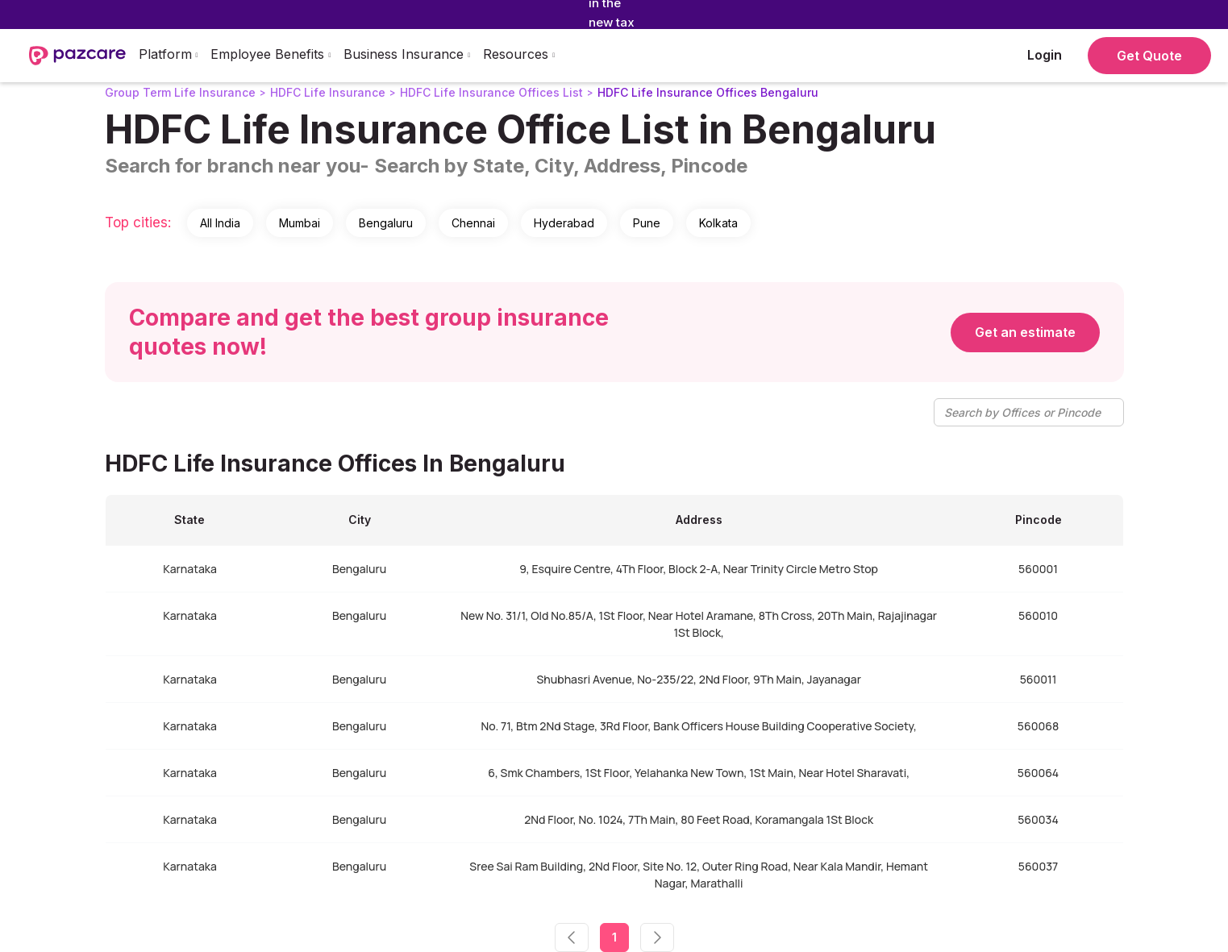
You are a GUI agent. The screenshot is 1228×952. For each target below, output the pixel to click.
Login (1044, 55)
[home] (77, 56)
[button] (168, 55)
